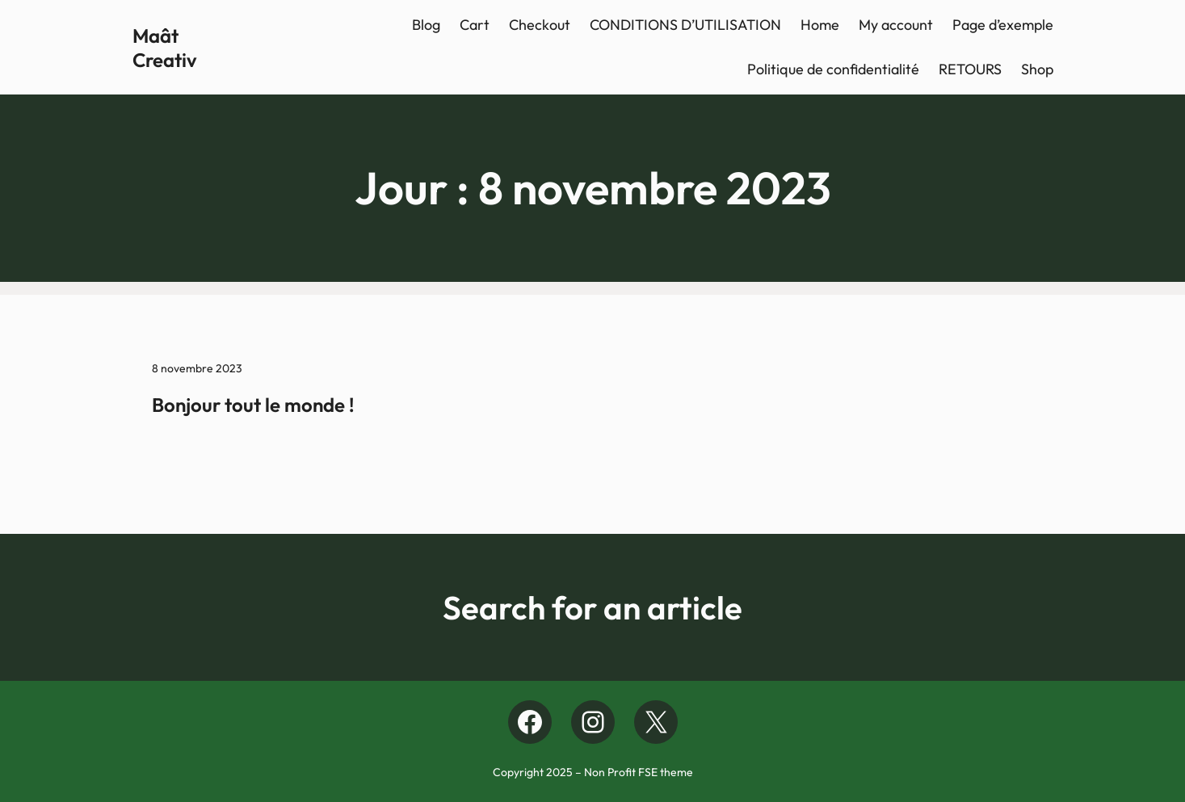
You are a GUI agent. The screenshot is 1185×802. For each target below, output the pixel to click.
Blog (426, 24)
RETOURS (970, 69)
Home (820, 24)
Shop (1037, 69)
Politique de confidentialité (833, 69)
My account (896, 24)
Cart (475, 24)
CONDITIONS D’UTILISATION (685, 24)
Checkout (539, 24)
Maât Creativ (164, 47)
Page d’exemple (1002, 24)
